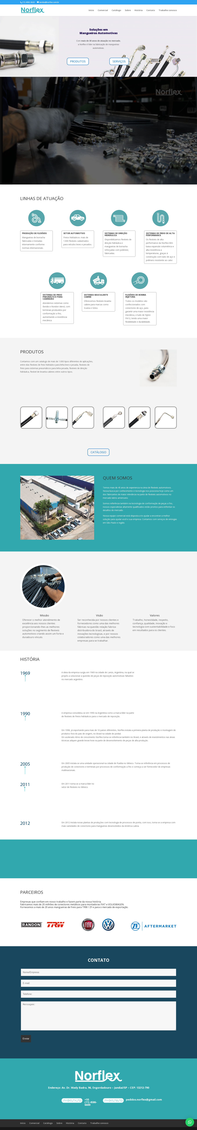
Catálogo (116, 10)
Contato (150, 10)
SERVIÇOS (119, 61)
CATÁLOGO (98, 452)
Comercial (103, 10)
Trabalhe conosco (168, 10)
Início (91, 10)
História (138, 10)
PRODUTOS (78, 61)
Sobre (128, 10)
